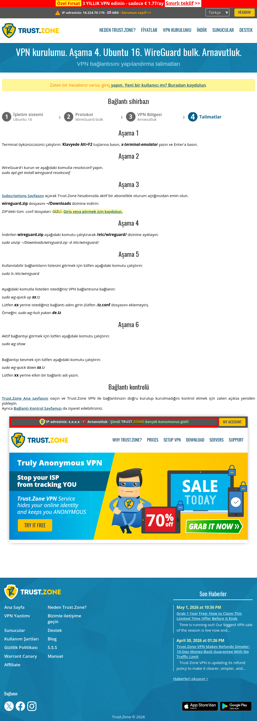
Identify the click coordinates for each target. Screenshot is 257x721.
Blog (52, 639)
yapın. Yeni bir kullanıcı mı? (139, 85)
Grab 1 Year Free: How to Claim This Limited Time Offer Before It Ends (209, 616)
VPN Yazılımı (17, 616)
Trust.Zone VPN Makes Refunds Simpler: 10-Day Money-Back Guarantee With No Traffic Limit (213, 651)
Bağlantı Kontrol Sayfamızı (38, 408)
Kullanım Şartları (21, 639)
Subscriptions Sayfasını (23, 195)
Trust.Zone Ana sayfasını (25, 398)
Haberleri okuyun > (190, 678)
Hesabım (244, 13)
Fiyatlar (149, 30)
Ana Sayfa (14, 607)
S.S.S (52, 647)
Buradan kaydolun (187, 85)
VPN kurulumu (177, 30)
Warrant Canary (20, 656)
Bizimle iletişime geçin (64, 618)
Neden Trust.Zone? (117, 30)
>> (183, 3)
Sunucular (223, 30)
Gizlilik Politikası (21, 647)
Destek (245, 30)
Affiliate (12, 665)
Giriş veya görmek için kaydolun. (93, 211)
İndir (202, 30)
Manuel (55, 656)
